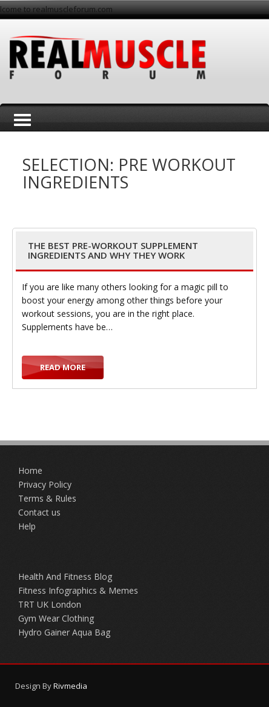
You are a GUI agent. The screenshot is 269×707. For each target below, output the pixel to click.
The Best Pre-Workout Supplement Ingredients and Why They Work (113, 250)
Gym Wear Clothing (56, 618)
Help (27, 526)
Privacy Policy (44, 484)
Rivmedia (70, 685)
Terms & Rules (47, 498)
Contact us (39, 512)
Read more (62, 367)
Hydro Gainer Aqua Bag (64, 632)
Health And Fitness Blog (65, 576)
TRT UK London (49, 604)
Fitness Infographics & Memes (78, 590)
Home (30, 470)
